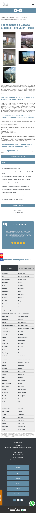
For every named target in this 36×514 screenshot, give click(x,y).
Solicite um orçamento (18, 156)
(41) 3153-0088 (18, 212)
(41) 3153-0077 (11, 151)
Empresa (17, 473)
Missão (18, 478)
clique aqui (19, 151)
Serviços (18, 483)
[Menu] (33, 3)
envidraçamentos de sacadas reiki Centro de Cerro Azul (16, 196)
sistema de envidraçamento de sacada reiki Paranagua (16, 179)
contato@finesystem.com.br (18, 460)
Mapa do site (18, 494)
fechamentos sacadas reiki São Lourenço (12, 199)
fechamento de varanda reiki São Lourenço (13, 183)
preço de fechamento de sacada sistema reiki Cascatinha (16, 176)
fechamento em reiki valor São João (11, 168)
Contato (18, 488)
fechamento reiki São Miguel (9, 192)
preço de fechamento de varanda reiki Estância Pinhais (16, 189)
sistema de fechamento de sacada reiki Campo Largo (15, 186)
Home (18, 467)
